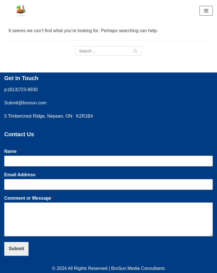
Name (11, 151)
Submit (16, 248)
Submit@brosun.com (25, 102)
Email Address (21, 174)
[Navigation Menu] (206, 11)
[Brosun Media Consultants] (21, 10)
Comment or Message (29, 198)
